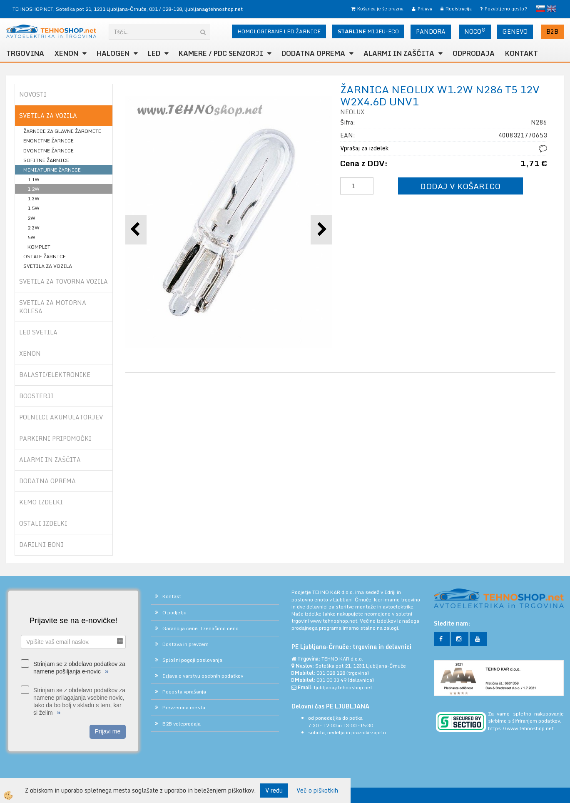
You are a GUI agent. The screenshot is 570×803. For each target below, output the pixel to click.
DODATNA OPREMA (313, 53)
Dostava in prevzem (185, 644)
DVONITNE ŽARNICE (48, 151)
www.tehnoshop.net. (335, 621)
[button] (321, 229)
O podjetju (174, 612)
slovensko (540, 8)
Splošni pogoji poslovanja (192, 660)
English (551, 8)
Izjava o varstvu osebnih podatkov (202, 676)
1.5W (33, 208)
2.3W (33, 228)
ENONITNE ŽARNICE (48, 141)
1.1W (33, 179)
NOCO (474, 31)
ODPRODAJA (474, 53)
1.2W (33, 189)
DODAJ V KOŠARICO (460, 186)
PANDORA (431, 31)
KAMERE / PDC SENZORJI (221, 53)
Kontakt (521, 53)
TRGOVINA (25, 53)
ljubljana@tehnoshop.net (213, 9)
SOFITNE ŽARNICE (46, 160)
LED (154, 53)
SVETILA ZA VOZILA (47, 266)
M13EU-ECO (368, 31)
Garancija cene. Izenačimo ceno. (201, 628)
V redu (274, 790)
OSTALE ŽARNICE (44, 256)
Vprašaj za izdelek (364, 148)
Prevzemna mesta (183, 707)
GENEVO (515, 31)
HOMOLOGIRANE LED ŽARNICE (279, 31)
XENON (66, 53)
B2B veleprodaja (181, 724)
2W (31, 218)
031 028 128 (330, 673)
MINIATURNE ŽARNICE (52, 170)
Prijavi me (107, 731)
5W (31, 237)
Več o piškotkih (317, 790)
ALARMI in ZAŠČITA (398, 53)
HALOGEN (113, 53)
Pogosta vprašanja (184, 692)
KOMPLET (38, 247)
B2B (552, 31)
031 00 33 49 (331, 680)
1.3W (33, 198)
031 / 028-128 (165, 9)
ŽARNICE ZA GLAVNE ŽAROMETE (62, 131)
